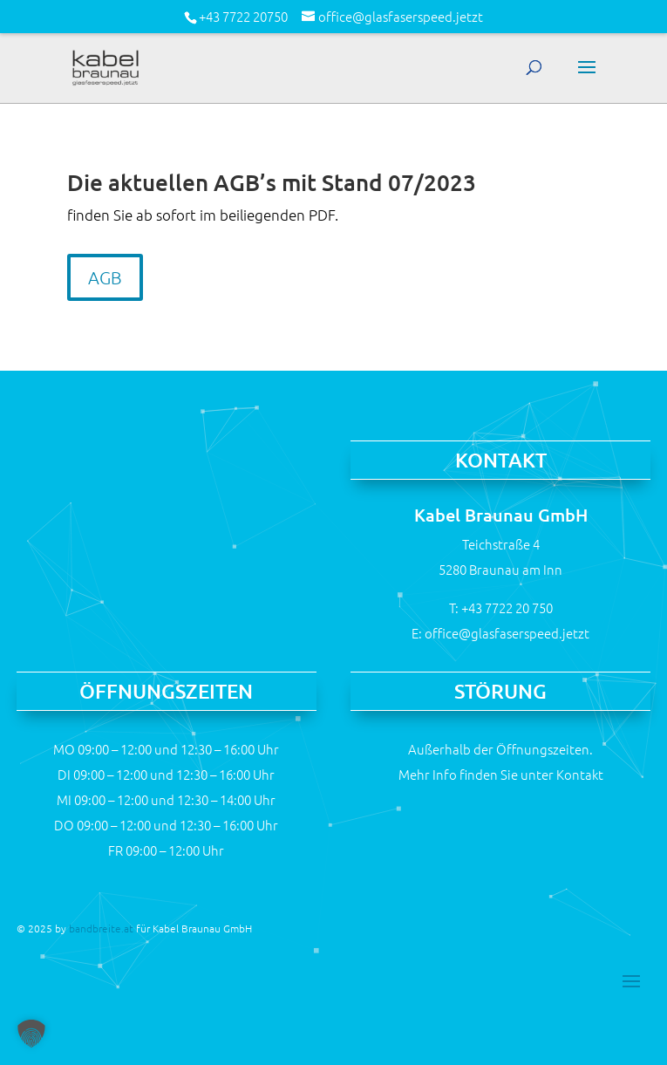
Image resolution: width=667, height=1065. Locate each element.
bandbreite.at (101, 928)
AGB (105, 277)
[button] (31, 1033)
